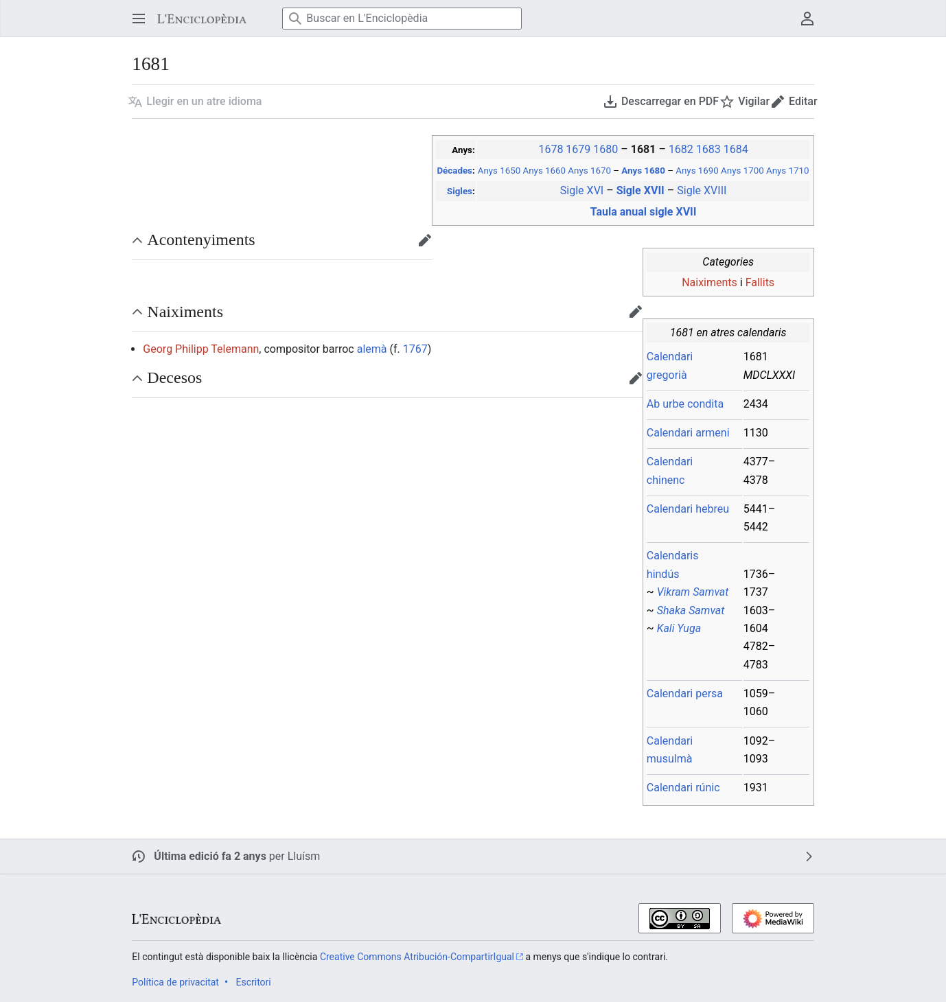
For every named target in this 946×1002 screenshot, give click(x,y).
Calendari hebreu (688, 508)
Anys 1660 (544, 170)
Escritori (252, 982)
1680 (605, 149)
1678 (550, 149)
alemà (372, 349)
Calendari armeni (688, 432)
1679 (578, 149)
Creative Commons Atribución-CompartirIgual (417, 956)
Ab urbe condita (685, 403)
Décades (454, 170)
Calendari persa (685, 693)
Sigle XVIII (701, 190)
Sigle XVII (641, 190)
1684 (736, 149)
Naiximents (709, 282)
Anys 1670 (589, 170)
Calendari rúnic (683, 787)
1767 (415, 349)
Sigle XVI (581, 190)
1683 (708, 149)
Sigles (459, 191)
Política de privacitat (175, 982)
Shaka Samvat (691, 610)
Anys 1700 (742, 170)
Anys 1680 (644, 170)
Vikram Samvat (693, 591)
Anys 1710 (787, 170)
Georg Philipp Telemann (201, 349)
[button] (195, 101)
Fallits (760, 282)
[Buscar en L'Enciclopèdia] (402, 19)
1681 (645, 149)
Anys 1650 (499, 170)
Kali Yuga (679, 628)
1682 (681, 149)
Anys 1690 (697, 170)
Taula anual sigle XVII (643, 211)
